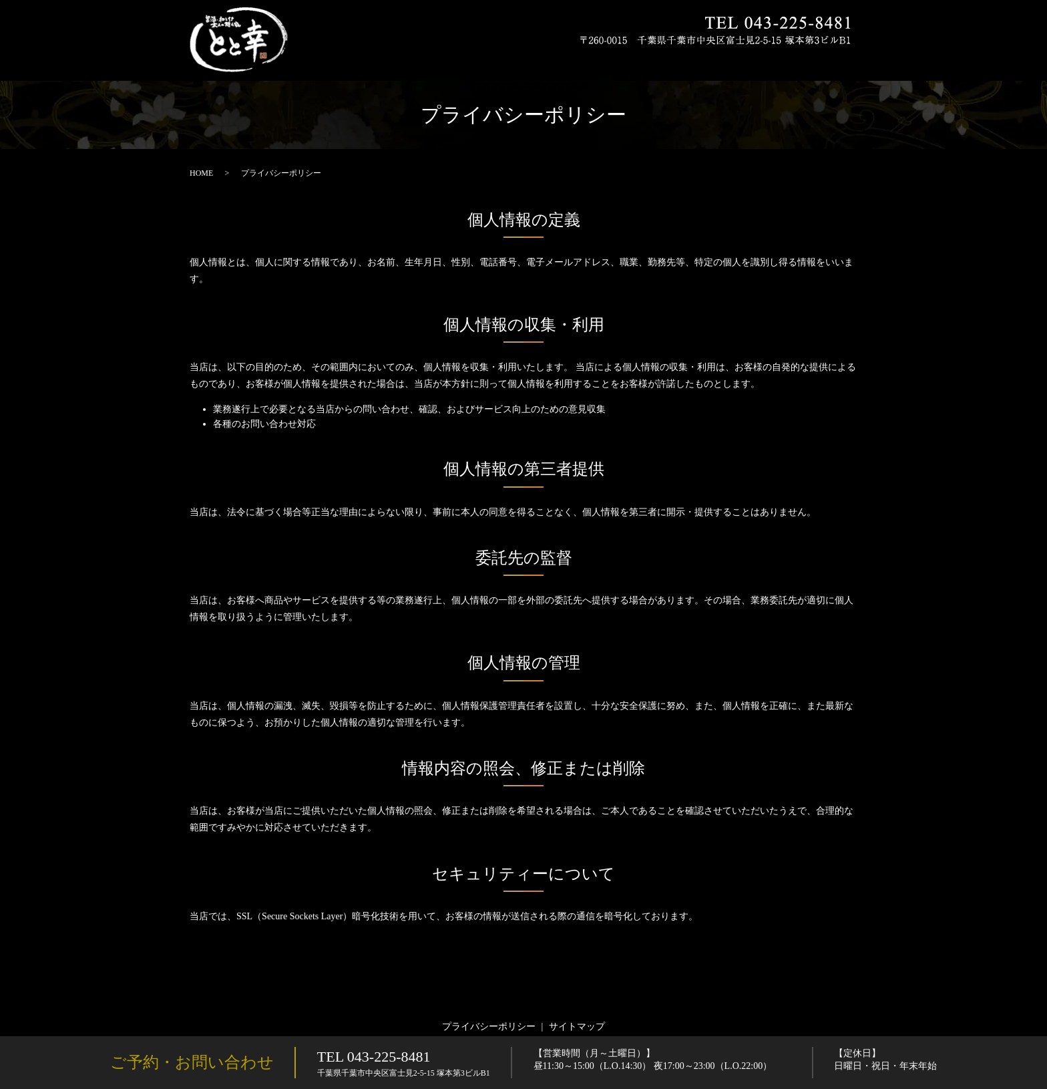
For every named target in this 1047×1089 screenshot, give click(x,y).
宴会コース (605, 60)
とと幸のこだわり (485, 60)
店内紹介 (784, 60)
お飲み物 (659, 60)
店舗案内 (833, 60)
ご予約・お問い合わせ (192, 1062)
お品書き (553, 60)
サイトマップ (577, 1027)
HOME (423, 60)
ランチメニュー (722, 60)
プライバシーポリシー (489, 1027)
